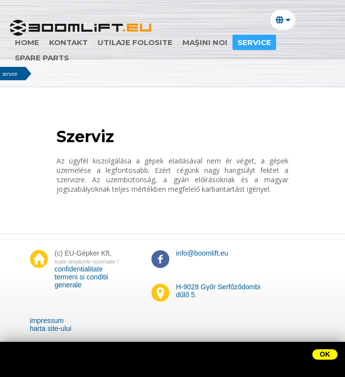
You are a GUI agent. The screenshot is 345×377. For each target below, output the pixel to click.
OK (325, 354)
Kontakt (68, 42)
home (27, 42)
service (9, 73)
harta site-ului (50, 328)
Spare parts (42, 57)
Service (254, 42)
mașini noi (205, 42)
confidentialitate (79, 269)
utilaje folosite (135, 42)
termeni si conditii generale (81, 281)
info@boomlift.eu (202, 253)
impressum (46, 320)
